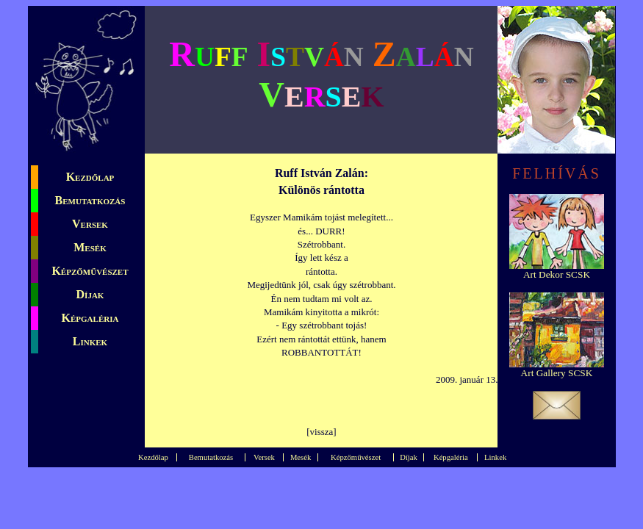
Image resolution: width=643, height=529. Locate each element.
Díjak (90, 294)
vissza (322, 431)
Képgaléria (90, 318)
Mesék (89, 247)
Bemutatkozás (90, 200)
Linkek (90, 341)
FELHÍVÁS (556, 173)
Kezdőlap (90, 176)
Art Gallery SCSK (557, 372)
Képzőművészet (89, 270)
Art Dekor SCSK (556, 274)
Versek (90, 223)
